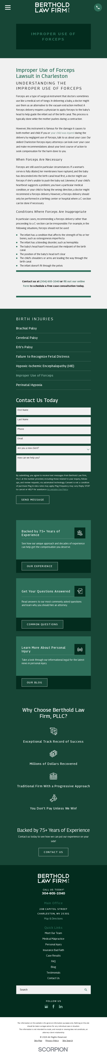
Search (24, 989)
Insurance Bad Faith (53, 950)
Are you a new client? (28, 448)
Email (20, 438)
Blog (53, 966)
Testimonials (53, 972)
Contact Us (53, 852)
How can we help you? (29, 457)
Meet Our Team (53, 933)
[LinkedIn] (60, 1006)
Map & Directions (53, 918)
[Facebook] (53, 1006)
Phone (21, 429)
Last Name (23, 419)
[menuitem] (53, 328)
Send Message (32, 499)
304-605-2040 (53, 893)
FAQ (53, 961)
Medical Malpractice (53, 938)
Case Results (53, 955)
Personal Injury (53, 944)
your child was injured (62, 132)
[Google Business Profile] (46, 1006)
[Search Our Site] (86, 989)
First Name (23, 410)
